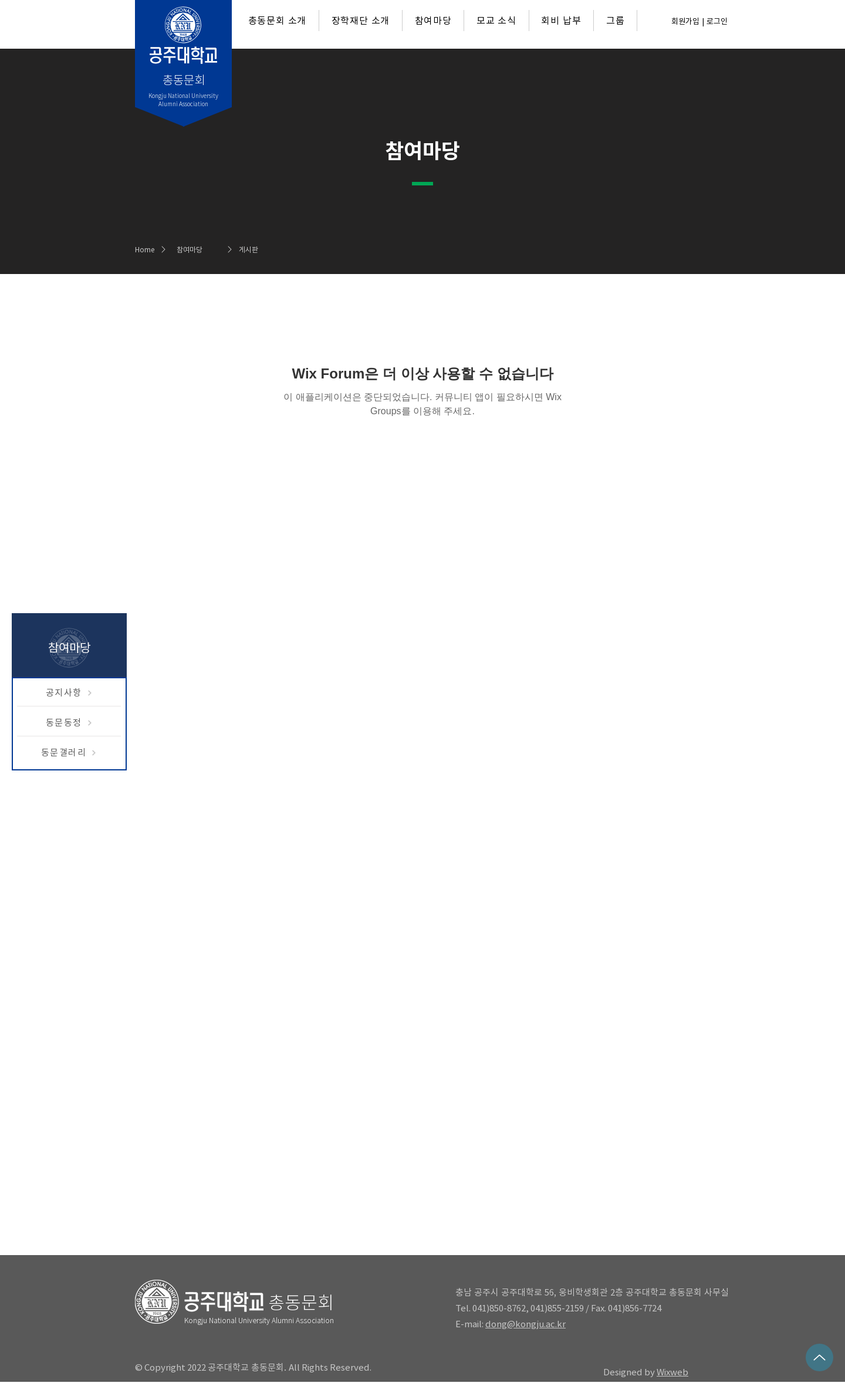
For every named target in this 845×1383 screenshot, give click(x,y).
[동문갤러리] (69, 753)
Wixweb (672, 1372)
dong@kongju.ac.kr (525, 1324)
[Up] (819, 1357)
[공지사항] (69, 693)
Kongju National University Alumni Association (259, 1320)
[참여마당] (208, 249)
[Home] (148, 249)
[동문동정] (69, 723)
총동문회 (301, 1302)
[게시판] (270, 249)
